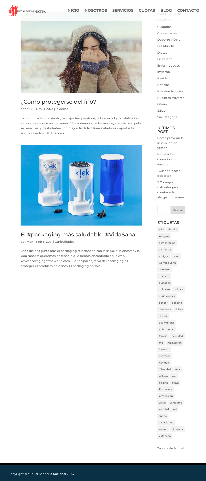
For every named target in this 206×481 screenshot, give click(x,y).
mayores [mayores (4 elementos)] (164, 355)
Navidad (163, 78)
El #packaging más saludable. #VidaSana (78, 234)
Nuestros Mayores (170, 98)
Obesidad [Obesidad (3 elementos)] (165, 369)
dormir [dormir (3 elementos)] (163, 316)
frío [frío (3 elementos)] (161, 342)
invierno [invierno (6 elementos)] (164, 349)
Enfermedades (168, 65)
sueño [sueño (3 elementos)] (163, 416)
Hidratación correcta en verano (166, 159)
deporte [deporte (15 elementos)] (177, 302)
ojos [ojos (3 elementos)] (177, 369)
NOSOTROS (96, 11)
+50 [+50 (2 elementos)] (161, 229)
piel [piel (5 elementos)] (174, 376)
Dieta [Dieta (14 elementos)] (179, 309)
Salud (161, 110)
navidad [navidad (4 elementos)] (164, 362)
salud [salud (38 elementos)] (162, 402)
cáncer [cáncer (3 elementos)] (163, 302)
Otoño (162, 104)
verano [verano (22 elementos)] (163, 429)
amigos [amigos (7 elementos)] (163, 256)
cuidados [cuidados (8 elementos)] (165, 282)
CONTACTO (188, 11)
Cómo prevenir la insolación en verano (170, 143)
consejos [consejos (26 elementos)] (164, 269)
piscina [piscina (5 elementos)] (163, 382)
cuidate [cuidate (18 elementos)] (178, 289)
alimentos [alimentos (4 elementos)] (165, 249)
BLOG (166, 11)
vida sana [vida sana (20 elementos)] (165, 435)
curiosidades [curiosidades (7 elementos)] (167, 296)
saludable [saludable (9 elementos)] (176, 402)
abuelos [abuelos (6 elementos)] (173, 229)
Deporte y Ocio (168, 39)
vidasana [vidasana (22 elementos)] (177, 429)
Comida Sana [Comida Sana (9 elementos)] (167, 262)
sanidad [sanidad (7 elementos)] (164, 409)
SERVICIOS (122, 11)
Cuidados (164, 27)
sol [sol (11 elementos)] (175, 409)
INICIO (72, 11)
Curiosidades (64, 242)
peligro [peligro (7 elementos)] (163, 376)
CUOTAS (147, 11)
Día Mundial (166, 46)
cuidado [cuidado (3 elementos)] (164, 276)
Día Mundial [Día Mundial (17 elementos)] (166, 322)
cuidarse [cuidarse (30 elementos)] (164, 289)
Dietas (162, 52)
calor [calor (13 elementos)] (176, 256)
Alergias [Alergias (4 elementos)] (164, 236)
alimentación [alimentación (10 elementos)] (167, 242)
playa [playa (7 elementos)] (175, 382)
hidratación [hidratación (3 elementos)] (174, 342)
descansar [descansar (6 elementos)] (165, 309)
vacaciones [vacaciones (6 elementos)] (166, 422)
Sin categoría (167, 117)
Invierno (62, 109)
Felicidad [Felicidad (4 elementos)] (177, 336)
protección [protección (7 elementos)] (166, 395)
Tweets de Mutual (170, 448)
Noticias (163, 85)
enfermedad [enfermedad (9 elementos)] (167, 329)
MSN (30, 109)
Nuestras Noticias (170, 91)
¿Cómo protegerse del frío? (58, 101)
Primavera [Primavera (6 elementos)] (165, 389)
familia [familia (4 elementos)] (163, 336)
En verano (164, 59)
